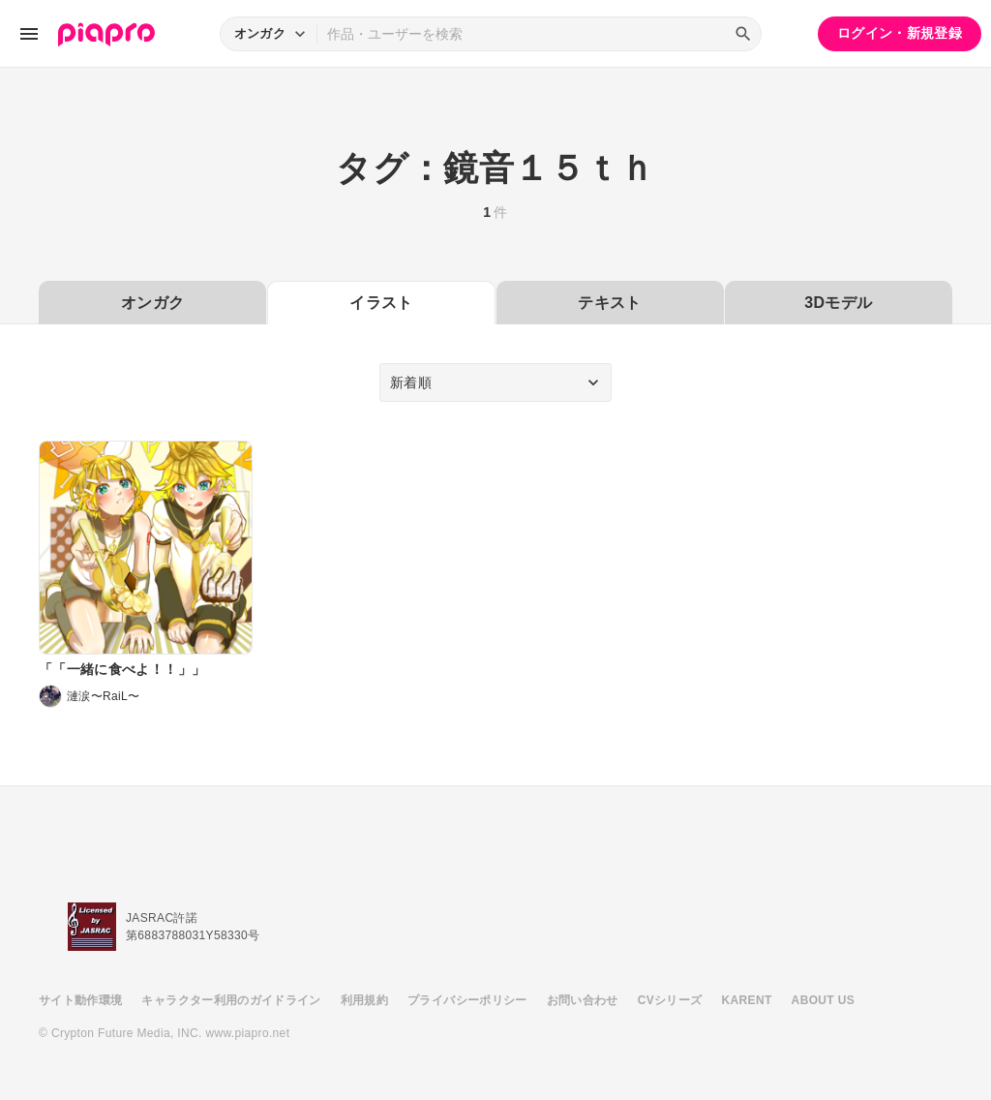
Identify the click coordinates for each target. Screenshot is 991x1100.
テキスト (609, 302)
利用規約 (364, 1000)
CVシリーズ (670, 1000)
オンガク (152, 302)
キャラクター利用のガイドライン (230, 1000)
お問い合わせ (582, 1000)
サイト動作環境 (80, 1000)
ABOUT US (823, 1000)
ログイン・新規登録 (899, 33)
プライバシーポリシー (467, 1000)
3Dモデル (838, 302)
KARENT (747, 1000)
